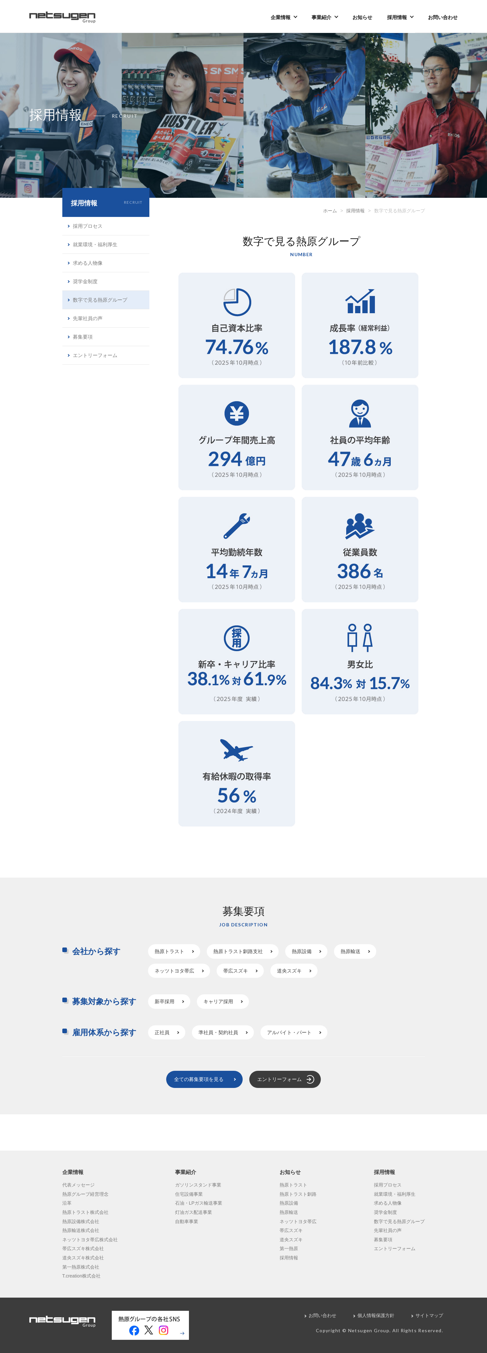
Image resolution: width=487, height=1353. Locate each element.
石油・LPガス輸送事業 (198, 1203)
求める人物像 (88, 263)
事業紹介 (321, 17)
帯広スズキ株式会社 (83, 1248)
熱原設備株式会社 (80, 1221)
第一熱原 (289, 1248)
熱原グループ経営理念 (85, 1194)
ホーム (330, 210)
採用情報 (397, 17)
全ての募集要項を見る (199, 1079)
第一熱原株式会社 (80, 1267)
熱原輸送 (350, 951)
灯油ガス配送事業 (193, 1212)
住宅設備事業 (189, 1194)
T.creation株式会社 (81, 1275)
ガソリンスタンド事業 (198, 1185)
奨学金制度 (85, 281)
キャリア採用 (218, 1001)
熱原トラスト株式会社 (85, 1212)
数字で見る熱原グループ (100, 300)
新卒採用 (164, 1001)
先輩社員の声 (88, 318)
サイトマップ (429, 1315)
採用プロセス (88, 226)
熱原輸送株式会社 (80, 1230)
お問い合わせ (443, 17)
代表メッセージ (78, 1185)
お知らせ (362, 17)
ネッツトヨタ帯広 (174, 971)
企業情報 (280, 17)
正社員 (162, 1032)
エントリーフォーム (95, 355)
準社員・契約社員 (218, 1032)
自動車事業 (186, 1221)
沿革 (67, 1203)
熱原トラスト (169, 951)
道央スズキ (289, 971)
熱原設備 (302, 951)
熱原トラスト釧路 (298, 1194)
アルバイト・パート (289, 1032)
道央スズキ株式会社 (83, 1257)
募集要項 (83, 337)
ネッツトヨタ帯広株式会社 (90, 1239)
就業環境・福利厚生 (95, 244)
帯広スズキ (235, 971)
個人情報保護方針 (375, 1315)
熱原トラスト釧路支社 (238, 951)
